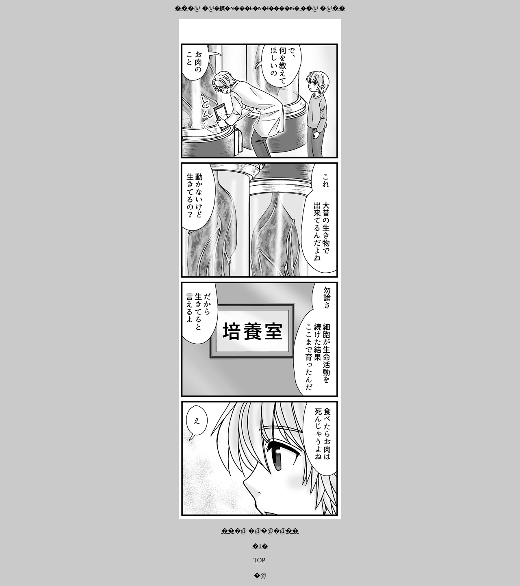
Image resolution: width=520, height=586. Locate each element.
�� (181, 7)
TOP (259, 560)
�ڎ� (260, 546)
